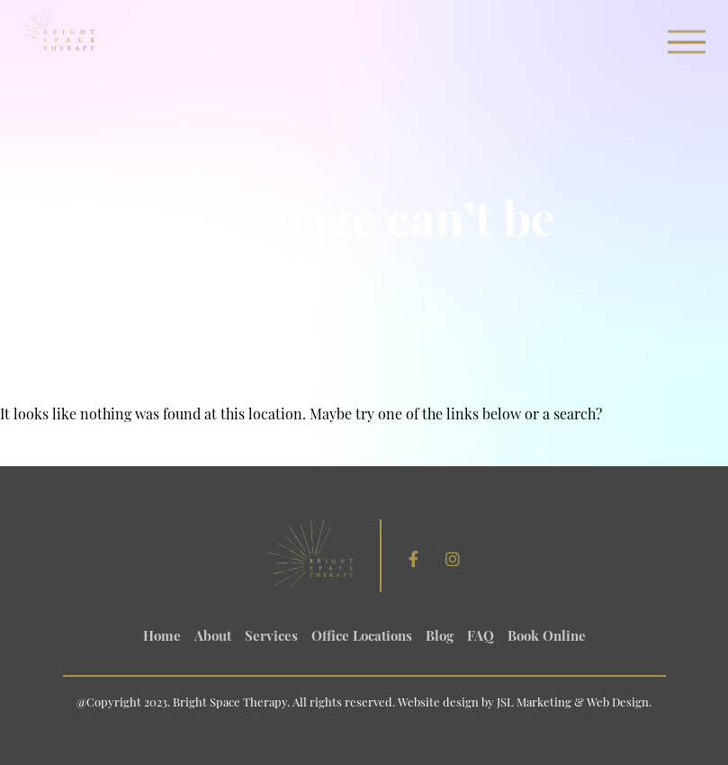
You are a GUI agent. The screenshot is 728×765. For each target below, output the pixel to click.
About (212, 637)
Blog (440, 637)
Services (271, 637)
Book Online (547, 637)
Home (162, 637)
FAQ (480, 637)
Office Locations (361, 637)
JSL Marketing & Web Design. (574, 703)
